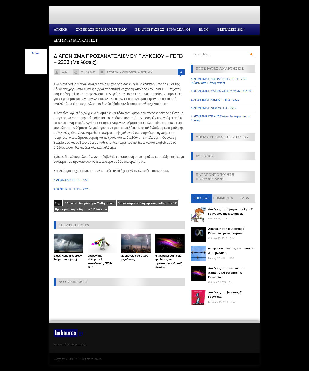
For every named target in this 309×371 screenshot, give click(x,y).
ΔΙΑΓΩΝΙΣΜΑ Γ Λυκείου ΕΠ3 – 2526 (213, 108)
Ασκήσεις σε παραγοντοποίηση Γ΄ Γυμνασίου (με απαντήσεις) (231, 211)
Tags (244, 198)
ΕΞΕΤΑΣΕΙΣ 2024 (231, 29)
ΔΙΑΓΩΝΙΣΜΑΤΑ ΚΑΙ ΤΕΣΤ (76, 40)
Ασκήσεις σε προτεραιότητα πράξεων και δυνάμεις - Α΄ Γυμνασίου (226, 273)
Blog (204, 29)
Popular (202, 198)
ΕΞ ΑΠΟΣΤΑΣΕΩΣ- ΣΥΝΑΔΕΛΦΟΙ (162, 29)
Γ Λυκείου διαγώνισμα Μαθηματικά (90, 203)
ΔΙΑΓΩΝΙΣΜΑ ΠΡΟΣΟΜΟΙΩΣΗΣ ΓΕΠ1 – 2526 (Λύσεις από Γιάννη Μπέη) (219, 81)
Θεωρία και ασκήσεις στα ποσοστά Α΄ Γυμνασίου (231, 251)
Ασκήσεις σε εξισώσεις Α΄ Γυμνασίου (225, 295)
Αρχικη (60, 29)
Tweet (35, 53)
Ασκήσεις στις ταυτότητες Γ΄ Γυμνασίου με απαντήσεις (226, 231)
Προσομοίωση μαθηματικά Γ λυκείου (81, 209)
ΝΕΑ (149, 72)
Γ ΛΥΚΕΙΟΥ (112, 72)
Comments (223, 198)
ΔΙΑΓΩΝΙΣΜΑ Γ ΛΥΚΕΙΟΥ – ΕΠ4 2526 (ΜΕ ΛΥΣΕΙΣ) (221, 91)
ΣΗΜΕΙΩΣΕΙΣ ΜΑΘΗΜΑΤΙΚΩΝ (101, 29)
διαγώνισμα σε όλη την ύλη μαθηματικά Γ (147, 203)
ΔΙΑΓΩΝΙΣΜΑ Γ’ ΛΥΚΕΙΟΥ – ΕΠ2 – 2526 (215, 99)
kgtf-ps (65, 72)
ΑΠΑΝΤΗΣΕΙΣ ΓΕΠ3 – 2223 (71, 189)
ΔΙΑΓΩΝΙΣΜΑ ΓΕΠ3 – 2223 (71, 180)
